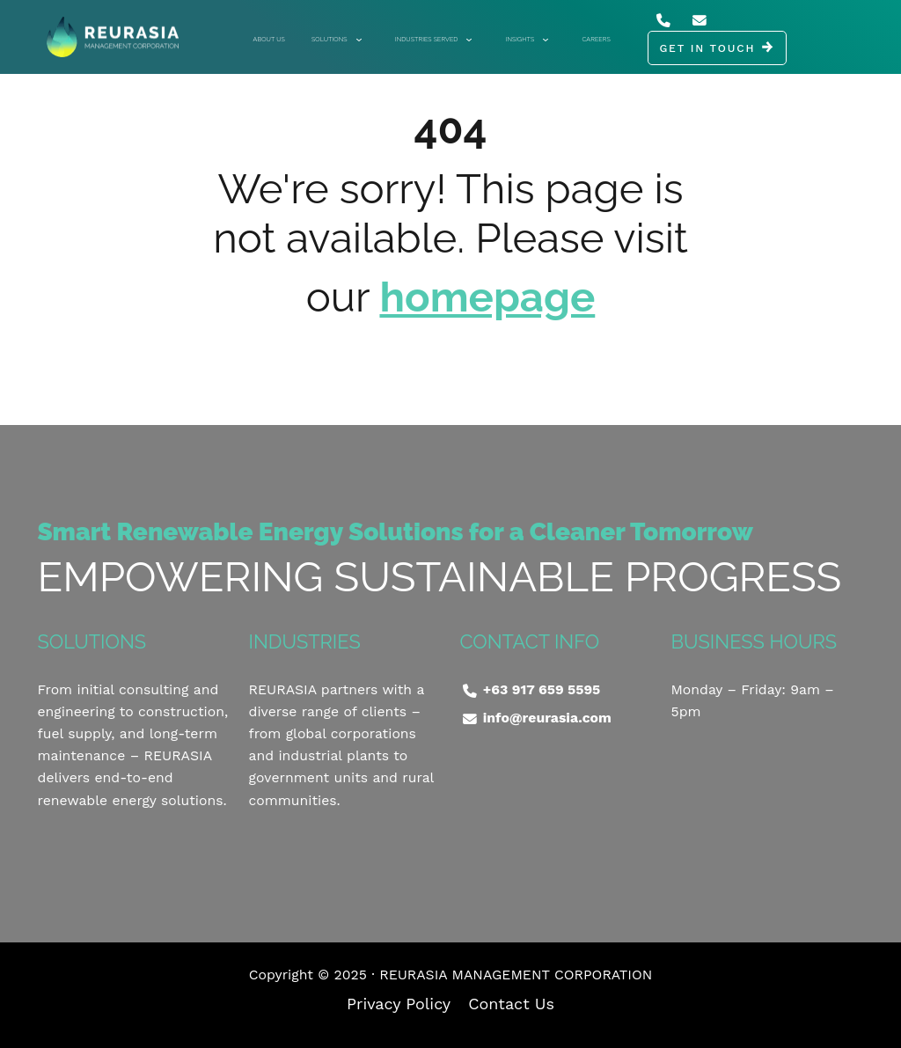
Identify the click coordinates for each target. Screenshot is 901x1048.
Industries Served (433, 39)
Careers (596, 39)
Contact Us (511, 1003)
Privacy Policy (398, 1003)
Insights (527, 39)
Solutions (336, 39)
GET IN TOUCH (707, 48)
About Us (269, 39)
